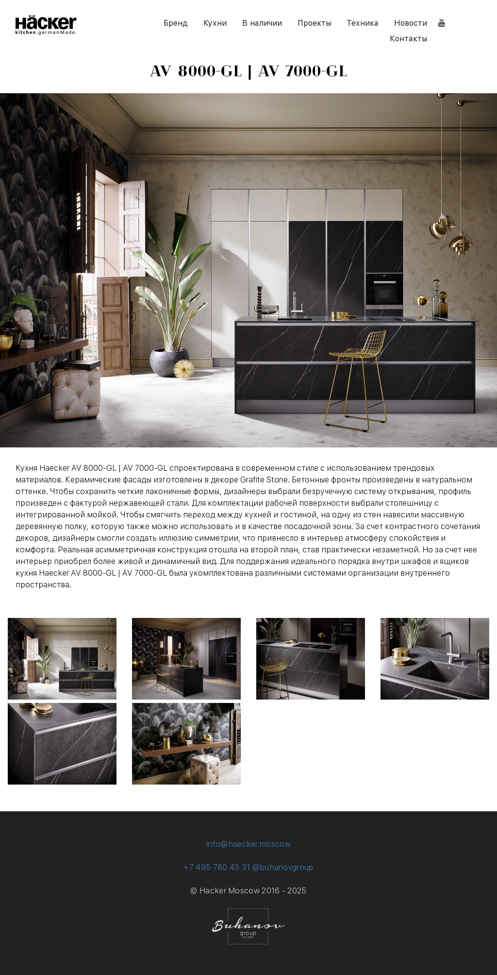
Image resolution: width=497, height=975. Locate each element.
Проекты (314, 23)
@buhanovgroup (283, 867)
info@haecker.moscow (248, 844)
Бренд (176, 23)
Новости (410, 23)
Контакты (408, 38)
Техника (363, 23)
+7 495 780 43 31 (216, 867)
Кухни (215, 23)
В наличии (262, 23)
